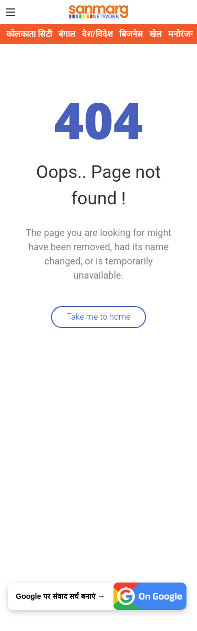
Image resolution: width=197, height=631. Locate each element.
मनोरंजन (181, 34)
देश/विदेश (97, 34)
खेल (155, 34)
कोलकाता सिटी (29, 34)
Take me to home (99, 317)
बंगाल (67, 34)
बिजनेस (131, 34)
